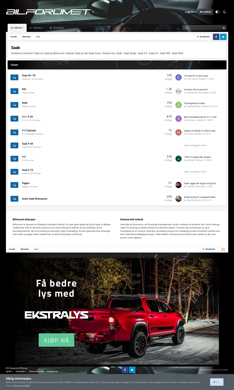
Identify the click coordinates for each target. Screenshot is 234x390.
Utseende (21, 371)
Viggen (26, 183)
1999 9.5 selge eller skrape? (197, 157)
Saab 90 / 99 (28, 75)
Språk (9, 371)
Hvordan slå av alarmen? (196, 89)
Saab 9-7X (27, 170)
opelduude (192, 92)
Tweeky (190, 186)
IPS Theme (11, 368)
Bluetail (190, 160)
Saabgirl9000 (193, 106)
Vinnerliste (58, 27)
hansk (190, 134)
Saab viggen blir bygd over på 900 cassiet (204, 183)
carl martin (192, 79)
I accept (218, 382)
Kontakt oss (52, 371)
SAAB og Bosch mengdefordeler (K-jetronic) (205, 197)
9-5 (24, 156)
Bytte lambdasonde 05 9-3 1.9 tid (200, 117)
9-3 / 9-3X (27, 116)
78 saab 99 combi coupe (196, 76)
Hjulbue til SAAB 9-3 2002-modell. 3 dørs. (204, 130)
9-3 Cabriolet (29, 130)
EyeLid (190, 200)
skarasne (191, 120)
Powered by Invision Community (213, 370)
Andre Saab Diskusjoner (35, 198)
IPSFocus (23, 368)
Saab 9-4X (27, 143)
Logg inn (190, 12)
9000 (24, 103)
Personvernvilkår (36, 371)
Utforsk (18, 27)
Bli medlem (205, 12)
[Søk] (190, 28)
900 (24, 89)
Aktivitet (37, 27)
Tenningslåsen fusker (194, 103)
